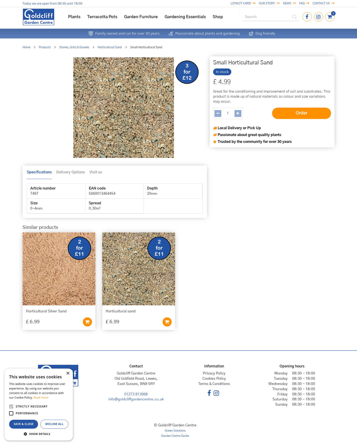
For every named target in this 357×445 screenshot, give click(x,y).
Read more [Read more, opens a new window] (41, 397)
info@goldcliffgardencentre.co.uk (136, 399)
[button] (38, 434)
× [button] (67, 373)
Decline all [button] (54, 424)
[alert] (39, 404)
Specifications (39, 172)
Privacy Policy (214, 373)
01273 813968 (136, 394)
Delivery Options (70, 172)
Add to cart (87, 321)
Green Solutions (175, 430)
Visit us (95, 172)
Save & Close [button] (23, 424)
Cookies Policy (214, 378)
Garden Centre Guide (175, 436)
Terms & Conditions (214, 384)
